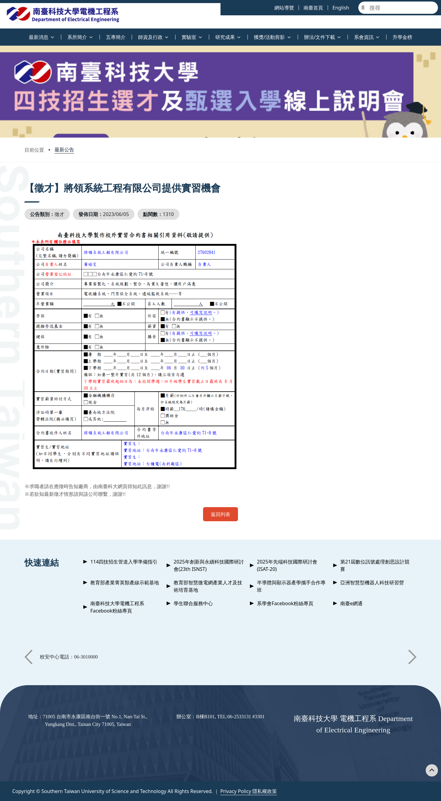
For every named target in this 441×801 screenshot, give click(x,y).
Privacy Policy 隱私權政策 (248, 791)
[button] (28, 657)
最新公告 (64, 149)
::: (1, 33)
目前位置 (34, 149)
